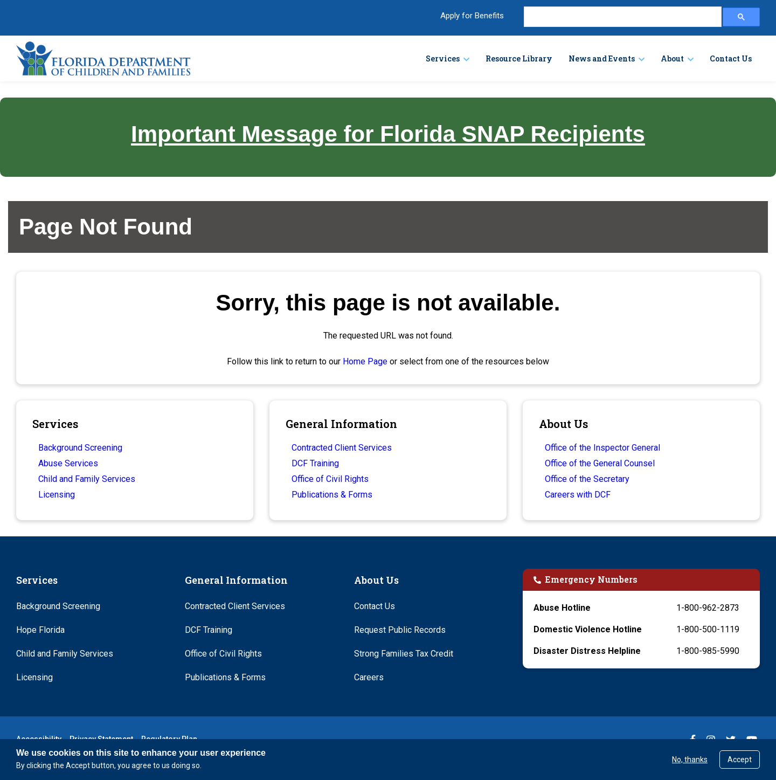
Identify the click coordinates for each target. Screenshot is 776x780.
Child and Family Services (86, 479)
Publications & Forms (332, 494)
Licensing (56, 494)
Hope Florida (40, 630)
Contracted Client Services (342, 448)
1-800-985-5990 (707, 651)
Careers (369, 677)
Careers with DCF (578, 494)
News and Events (602, 58)
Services (443, 58)
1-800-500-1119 (707, 629)
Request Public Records (400, 630)
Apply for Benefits (472, 15)
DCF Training (315, 463)
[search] (621, 17)
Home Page (365, 361)
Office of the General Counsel (600, 463)
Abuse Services (68, 463)
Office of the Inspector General (602, 448)
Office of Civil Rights (330, 479)
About (672, 58)
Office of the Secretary (587, 479)
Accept (740, 759)
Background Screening (80, 448)
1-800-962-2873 (707, 608)
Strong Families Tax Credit (403, 653)
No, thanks (690, 759)
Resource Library (519, 58)
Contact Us (731, 58)
